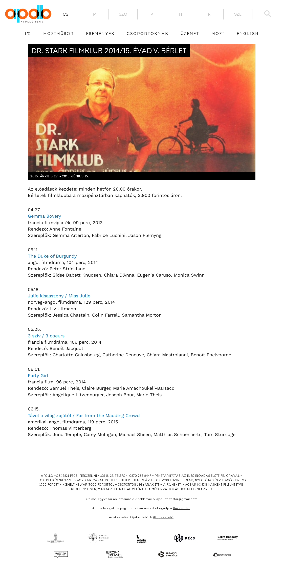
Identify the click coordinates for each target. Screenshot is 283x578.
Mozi (218, 34)
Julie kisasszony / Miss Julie (59, 295)
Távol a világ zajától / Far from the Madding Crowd (84, 415)
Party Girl (38, 375)
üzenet (190, 34)
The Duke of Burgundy (52, 256)
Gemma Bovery (44, 216)
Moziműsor (58, 34)
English (248, 34)
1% (28, 34)
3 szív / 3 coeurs (46, 335)
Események (100, 34)
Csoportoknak (147, 34)
